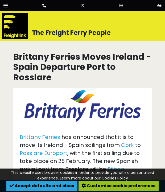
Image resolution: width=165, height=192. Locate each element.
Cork (127, 145)
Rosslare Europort (43, 153)
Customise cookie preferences (118, 186)
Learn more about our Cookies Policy (94, 178)
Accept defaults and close (42, 186)
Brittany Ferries (40, 137)
